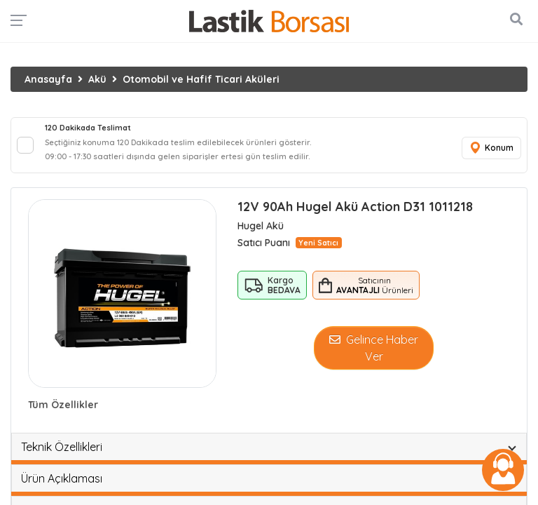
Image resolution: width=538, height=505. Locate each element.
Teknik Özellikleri (61, 447)
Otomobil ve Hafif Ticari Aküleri (201, 79)
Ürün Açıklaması (61, 478)
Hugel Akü (260, 226)
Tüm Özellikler (63, 404)
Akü (97, 79)
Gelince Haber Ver (373, 347)
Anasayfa (48, 79)
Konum (491, 148)
